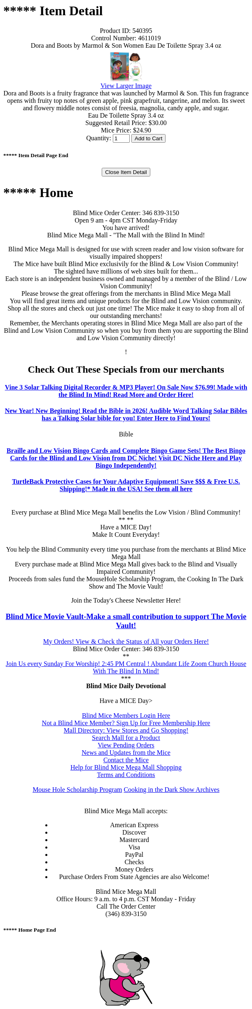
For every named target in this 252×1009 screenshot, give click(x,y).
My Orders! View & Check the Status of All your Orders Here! (126, 641)
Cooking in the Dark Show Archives (171, 789)
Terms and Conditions (126, 774)
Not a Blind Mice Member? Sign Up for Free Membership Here (126, 722)
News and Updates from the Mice (126, 752)
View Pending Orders (126, 745)
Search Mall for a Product (126, 737)
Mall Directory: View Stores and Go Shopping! (126, 730)
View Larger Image (126, 85)
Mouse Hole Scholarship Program (77, 789)
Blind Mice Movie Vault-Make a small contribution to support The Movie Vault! (126, 621)
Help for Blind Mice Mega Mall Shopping (126, 767)
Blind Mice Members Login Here (126, 715)
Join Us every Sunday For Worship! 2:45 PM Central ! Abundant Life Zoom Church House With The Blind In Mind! (126, 667)
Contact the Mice (126, 759)
